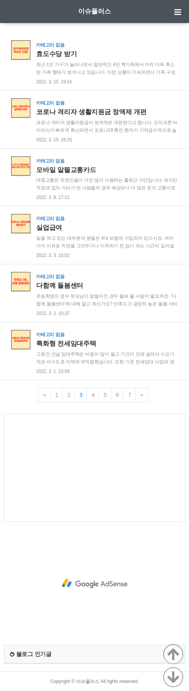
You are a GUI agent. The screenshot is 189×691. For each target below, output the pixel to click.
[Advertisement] (94, 468)
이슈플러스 (94, 11)
